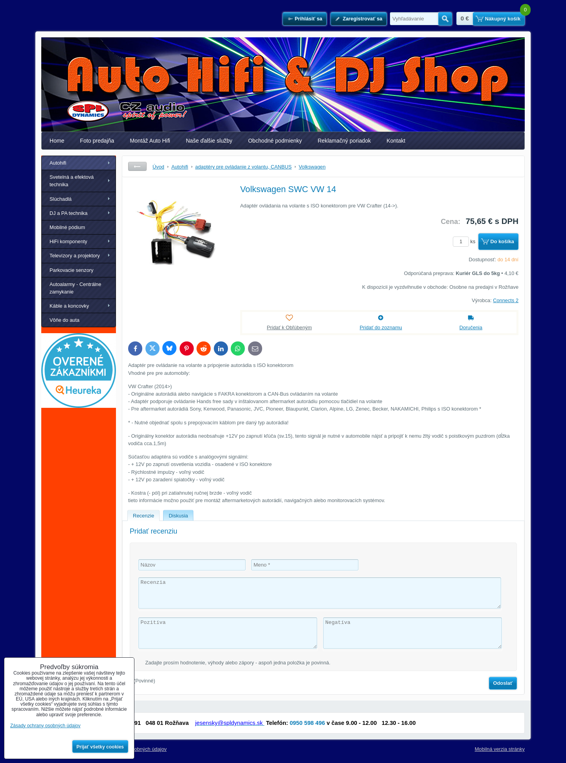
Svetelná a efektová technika (72, 180)
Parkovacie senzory (72, 270)
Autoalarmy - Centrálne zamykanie (75, 288)
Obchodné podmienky (275, 141)
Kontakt (396, 141)
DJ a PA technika (69, 213)
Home (57, 141)
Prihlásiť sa (308, 19)
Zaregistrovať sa (362, 19)
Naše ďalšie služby (209, 141)
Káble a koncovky (69, 306)
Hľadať (445, 19)
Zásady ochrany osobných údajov (45, 725)
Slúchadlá (61, 199)
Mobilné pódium (67, 227)
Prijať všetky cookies (100, 747)
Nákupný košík (502, 19)
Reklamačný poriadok (344, 141)
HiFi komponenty (68, 241)
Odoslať (503, 683)
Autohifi (58, 163)
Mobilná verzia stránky (500, 749)
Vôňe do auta (64, 320)
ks (465, 241)
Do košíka (502, 241)
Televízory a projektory (75, 256)
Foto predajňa (97, 141)
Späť (137, 166)
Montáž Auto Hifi (150, 141)
